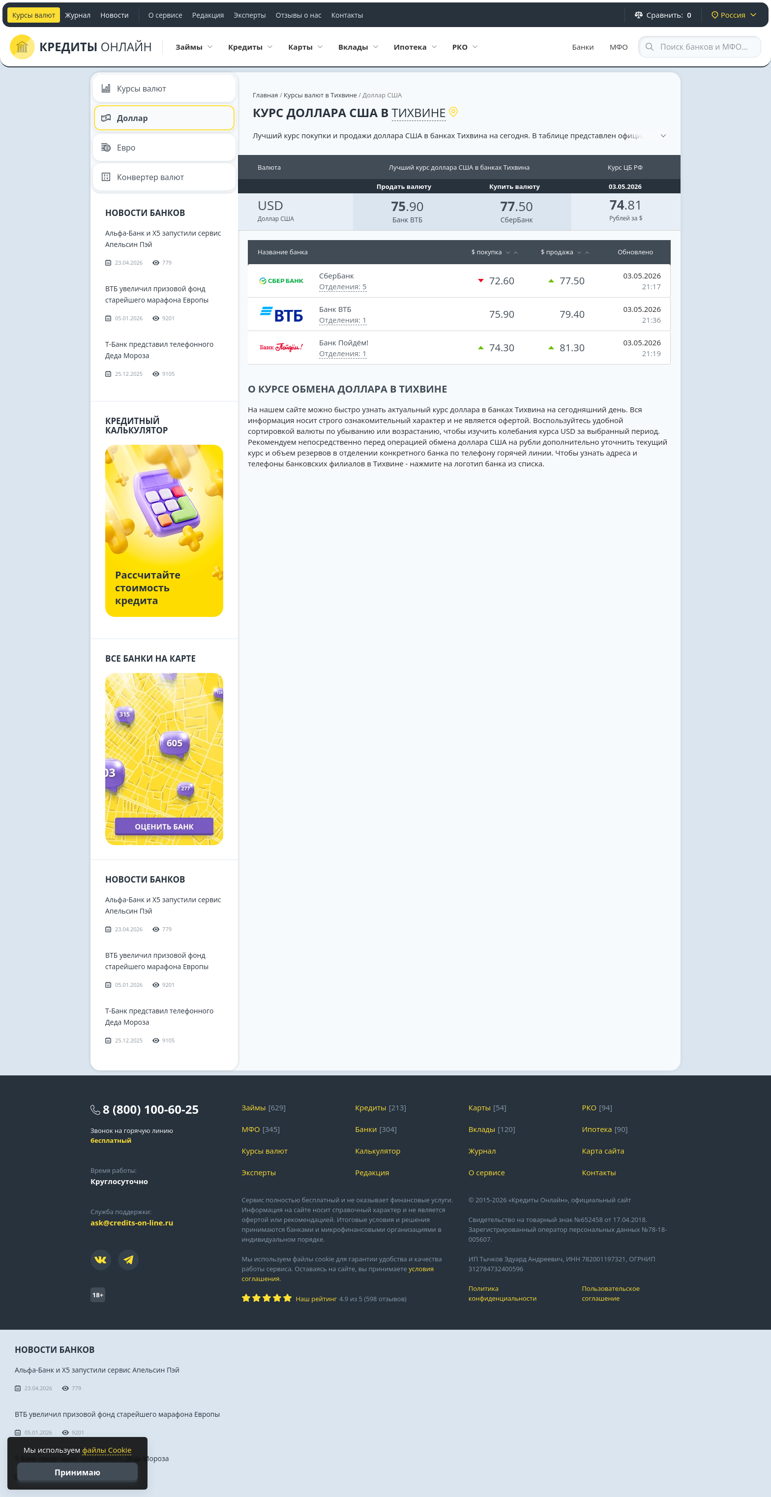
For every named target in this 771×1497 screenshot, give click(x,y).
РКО (589, 1107)
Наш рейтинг (316, 1298)
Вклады (482, 1129)
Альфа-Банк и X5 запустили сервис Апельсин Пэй (97, 1370)
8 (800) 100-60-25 (151, 1109)
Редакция (208, 15)
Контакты (347, 15)
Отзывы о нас (299, 15)
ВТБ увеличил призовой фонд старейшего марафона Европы (117, 1414)
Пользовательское (631, 1293)
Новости (114, 15)
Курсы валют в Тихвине (320, 95)
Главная (265, 95)
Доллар (124, 118)
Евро (118, 147)
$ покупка (487, 251)
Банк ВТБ (407, 219)
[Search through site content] (699, 47)
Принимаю (77, 1472)
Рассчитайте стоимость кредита (147, 587)
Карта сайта (603, 1151)
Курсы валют (33, 15)
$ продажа (557, 251)
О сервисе (165, 15)
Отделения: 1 (343, 320)
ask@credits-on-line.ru (131, 1222)
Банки (583, 47)
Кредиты (370, 1107)
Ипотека (597, 1129)
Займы (254, 1107)
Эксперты (250, 15)
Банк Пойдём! (343, 342)
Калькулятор (377, 1151)
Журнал (77, 15)
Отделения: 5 (343, 286)
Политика (518, 1293)
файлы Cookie (106, 1450)
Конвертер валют (142, 177)
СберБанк (517, 219)
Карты (480, 1107)
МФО (619, 47)
